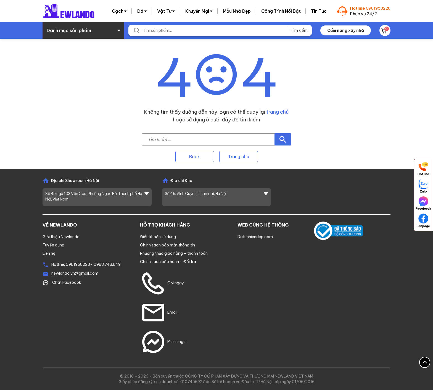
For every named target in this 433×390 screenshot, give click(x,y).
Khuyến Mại (197, 11)
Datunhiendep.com (255, 236)
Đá (140, 11)
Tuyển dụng (53, 245)
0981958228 (378, 8)
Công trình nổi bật (281, 11)
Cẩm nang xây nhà (345, 30)
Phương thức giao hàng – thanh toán (174, 253)
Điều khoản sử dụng (158, 236)
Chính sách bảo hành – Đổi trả (168, 261)
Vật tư (164, 11)
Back (194, 156)
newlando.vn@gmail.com (74, 273)
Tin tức (319, 11)
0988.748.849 (107, 264)
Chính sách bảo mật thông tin (167, 245)
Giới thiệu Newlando (61, 236)
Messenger (163, 341)
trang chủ (277, 112)
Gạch (117, 11)
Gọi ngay (162, 282)
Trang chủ (238, 156)
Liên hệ (49, 253)
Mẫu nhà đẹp (237, 11)
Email (158, 312)
